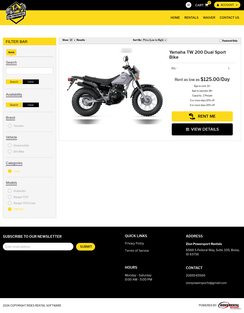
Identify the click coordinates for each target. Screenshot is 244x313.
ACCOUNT (227, 4)
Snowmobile (18, 145)
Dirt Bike (16, 151)
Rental (11, 52)
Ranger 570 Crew (21, 203)
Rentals (191, 17)
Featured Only (228, 40)
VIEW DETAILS (202, 129)
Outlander (17, 191)
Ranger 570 (18, 197)
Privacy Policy (134, 243)
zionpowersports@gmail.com (206, 283)
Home (175, 17)
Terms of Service (137, 250)
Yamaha (15, 126)
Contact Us (229, 17)
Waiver (209, 17)
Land (14, 171)
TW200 (15, 209)
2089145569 (195, 275)
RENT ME (202, 116)
